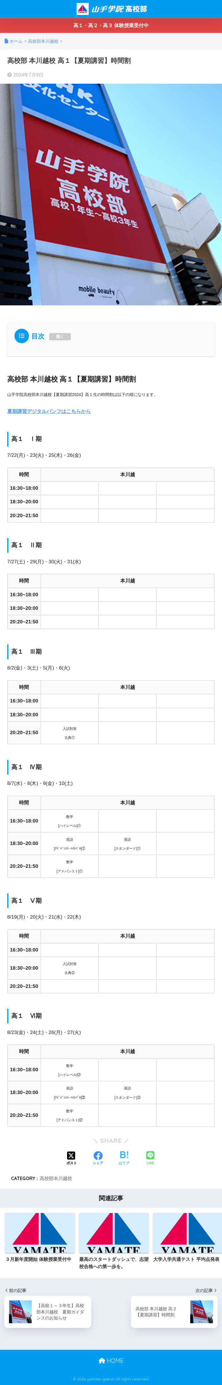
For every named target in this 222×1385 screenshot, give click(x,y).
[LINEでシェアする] (150, 1159)
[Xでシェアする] (71, 1158)
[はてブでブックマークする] (124, 1158)
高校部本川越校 (56, 1178)
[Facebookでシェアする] (98, 1158)
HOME (111, 1360)
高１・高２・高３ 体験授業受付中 (111, 25)
